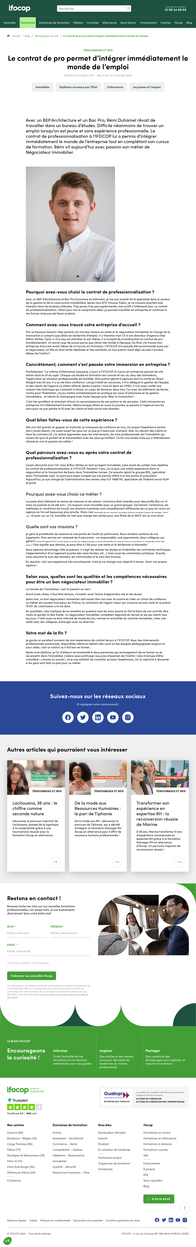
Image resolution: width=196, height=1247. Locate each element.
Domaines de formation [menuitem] (70, 1125)
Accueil (14, 36)
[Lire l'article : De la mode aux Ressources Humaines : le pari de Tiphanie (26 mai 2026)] (98, 816)
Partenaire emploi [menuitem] (110, 1157)
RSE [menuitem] (145, 1175)
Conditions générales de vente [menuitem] (122, 1220)
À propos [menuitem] (149, 1169)
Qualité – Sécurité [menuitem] (64, 1167)
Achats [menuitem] (57, 1132)
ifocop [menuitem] (148, 1125)
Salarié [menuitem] (102, 1138)
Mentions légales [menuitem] (16, 1220)
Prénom (67, 926)
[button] (7, 1241)
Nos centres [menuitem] (15, 1125)
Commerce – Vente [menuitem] (65, 1144)
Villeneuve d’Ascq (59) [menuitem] (21, 1172)
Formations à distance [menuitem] (157, 1144)
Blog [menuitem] (146, 1186)
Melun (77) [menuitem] (14, 1149)
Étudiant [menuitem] (103, 1144)
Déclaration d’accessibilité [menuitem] (88, 1220)
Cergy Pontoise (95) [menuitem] (19, 1144)
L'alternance (115, 87)
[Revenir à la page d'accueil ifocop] (19, 8)
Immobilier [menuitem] (60, 1161)
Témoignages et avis (47, 36)
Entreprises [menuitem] (105, 1169)
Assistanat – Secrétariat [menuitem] (68, 1138)
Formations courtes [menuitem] (155, 1149)
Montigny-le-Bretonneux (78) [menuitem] (26, 1155)
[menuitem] (10, 22)
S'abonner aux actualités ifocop (31, 976)
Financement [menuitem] (151, 1163)
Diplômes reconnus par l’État (78, 87)
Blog (28, 36)
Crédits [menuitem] (33, 1220)
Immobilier (42, 87)
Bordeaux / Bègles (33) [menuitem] (22, 1138)
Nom (20, 926)
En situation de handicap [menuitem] (114, 1149)
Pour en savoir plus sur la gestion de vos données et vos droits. (47, 996)
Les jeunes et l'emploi (147, 87)
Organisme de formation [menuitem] (114, 1163)
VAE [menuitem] (145, 1155)
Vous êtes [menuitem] (104, 1125)
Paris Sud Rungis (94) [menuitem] (21, 1167)
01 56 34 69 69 (176, 9)
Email (21, 945)
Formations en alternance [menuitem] (159, 1138)
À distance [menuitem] (14, 1180)
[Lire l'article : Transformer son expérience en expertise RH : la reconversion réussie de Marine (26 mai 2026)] (160, 816)
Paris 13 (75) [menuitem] (14, 1161)
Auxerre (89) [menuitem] (15, 1132)
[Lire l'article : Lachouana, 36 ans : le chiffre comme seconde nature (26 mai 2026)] (36, 816)
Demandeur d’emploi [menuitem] (112, 1132)
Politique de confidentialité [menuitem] (55, 1220)
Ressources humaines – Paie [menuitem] (71, 1172)
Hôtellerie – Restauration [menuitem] (69, 1155)
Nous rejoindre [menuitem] (152, 1180)
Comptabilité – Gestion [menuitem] (67, 1149)
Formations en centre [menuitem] (156, 1132)
